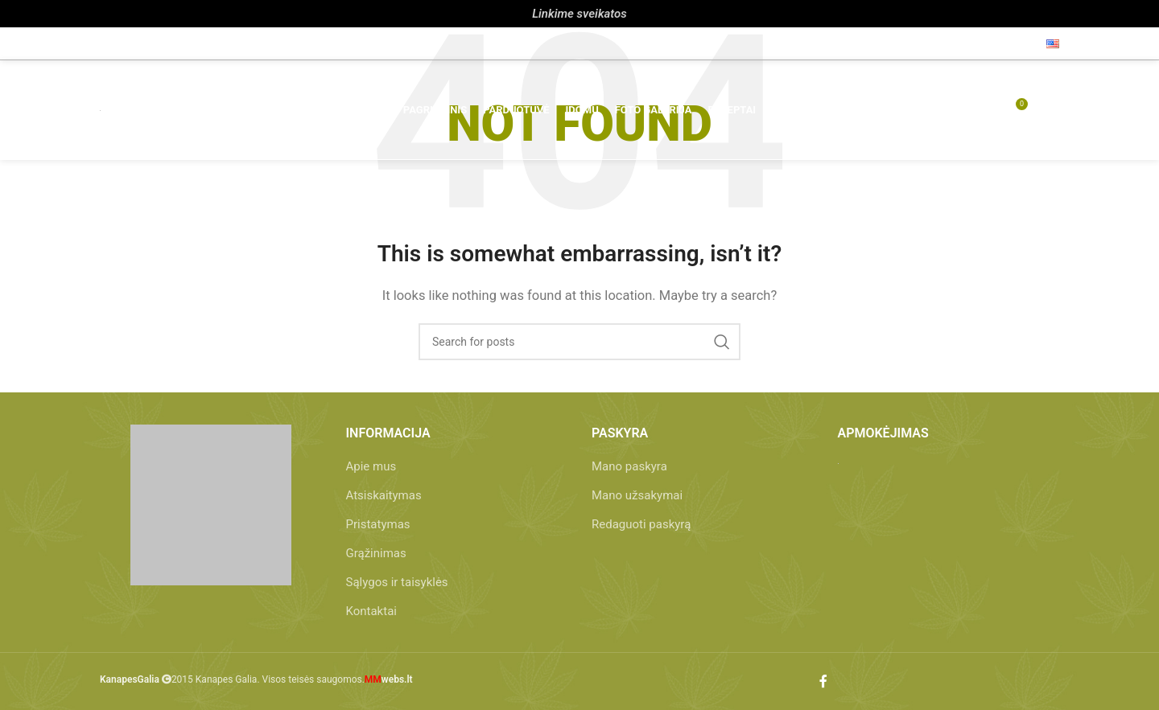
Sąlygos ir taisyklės (397, 582)
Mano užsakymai (637, 495)
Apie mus (371, 466)
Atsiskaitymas (384, 495)
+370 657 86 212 (148, 43)
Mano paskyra (629, 466)
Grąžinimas (376, 553)
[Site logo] (100, 112)
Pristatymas (378, 524)
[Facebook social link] (1020, 43)
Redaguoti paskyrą (641, 524)
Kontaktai (371, 611)
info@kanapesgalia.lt (245, 43)
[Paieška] (923, 112)
